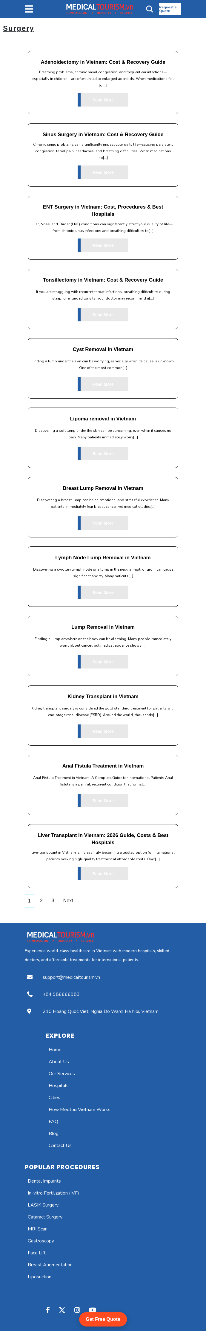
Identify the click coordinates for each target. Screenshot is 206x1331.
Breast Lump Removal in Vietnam (103, 488)
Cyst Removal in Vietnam (103, 349)
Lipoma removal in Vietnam (103, 419)
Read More (96, 100)
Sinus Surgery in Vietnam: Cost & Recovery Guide (103, 134)
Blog (54, 1133)
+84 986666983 (61, 994)
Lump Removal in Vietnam (103, 627)
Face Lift (37, 1253)
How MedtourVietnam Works (79, 1109)
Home (55, 1049)
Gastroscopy (41, 1241)
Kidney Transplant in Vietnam (103, 696)
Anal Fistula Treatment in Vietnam (103, 766)
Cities (54, 1097)
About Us (59, 1061)
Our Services (62, 1073)
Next (68, 900)
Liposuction (39, 1277)
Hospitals (59, 1085)
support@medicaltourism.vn (71, 977)
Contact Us (60, 1145)
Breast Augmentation (50, 1265)
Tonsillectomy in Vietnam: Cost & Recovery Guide (103, 280)
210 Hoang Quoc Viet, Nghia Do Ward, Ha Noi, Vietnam (101, 1011)
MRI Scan (37, 1229)
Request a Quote (167, 9)
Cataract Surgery (45, 1217)
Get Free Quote (103, 1319)
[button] (44, 9)
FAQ (53, 1121)
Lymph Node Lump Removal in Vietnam (102, 557)
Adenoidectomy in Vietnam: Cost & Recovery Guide (103, 62)
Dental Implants (44, 1181)
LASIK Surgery (43, 1205)
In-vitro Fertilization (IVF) (53, 1193)
